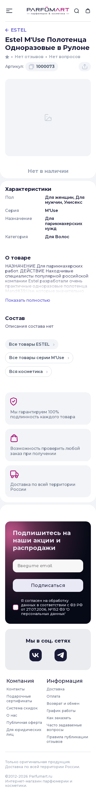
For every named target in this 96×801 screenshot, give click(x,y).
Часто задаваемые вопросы (64, 727)
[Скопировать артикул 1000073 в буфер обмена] (41, 66)
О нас (11, 715)
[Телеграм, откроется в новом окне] (61, 655)
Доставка (56, 689)
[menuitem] (76, 11)
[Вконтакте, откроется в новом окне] (35, 655)
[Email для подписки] (48, 566)
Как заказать (59, 718)
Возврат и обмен (63, 703)
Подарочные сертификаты (19, 698)
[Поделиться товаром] (85, 66)
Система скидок (22, 708)
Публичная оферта (24, 722)
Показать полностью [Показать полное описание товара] (27, 300)
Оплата (53, 696)
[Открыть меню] (9, 11)
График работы (61, 710)
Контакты (15, 689)
